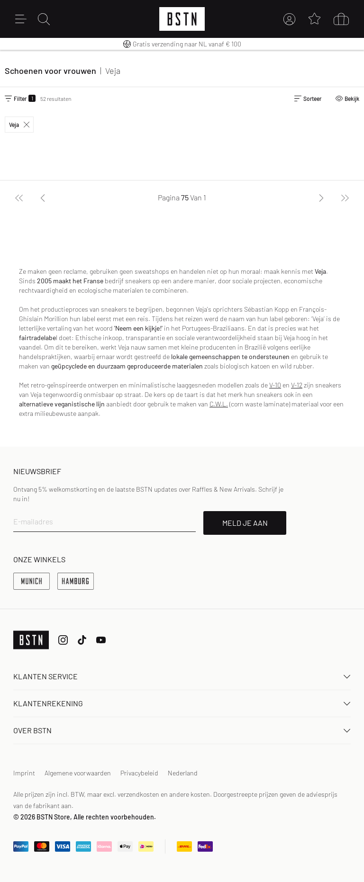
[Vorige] (42, 197)
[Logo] (182, 19)
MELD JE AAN (245, 522)
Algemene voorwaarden (78, 773)
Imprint (24, 773)
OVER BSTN (182, 730)
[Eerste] (19, 197)
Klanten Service (182, 676)
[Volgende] (321, 197)
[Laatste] (345, 197)
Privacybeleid (139, 773)
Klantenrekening (182, 703)
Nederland (183, 773)
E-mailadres (33, 521)
